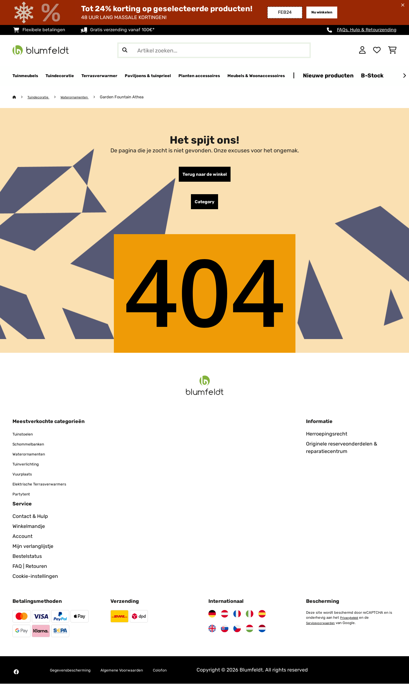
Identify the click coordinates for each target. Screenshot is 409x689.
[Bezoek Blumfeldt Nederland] (262, 633)
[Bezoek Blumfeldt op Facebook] (16, 677)
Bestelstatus (27, 561)
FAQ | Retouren (29, 571)
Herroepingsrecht (326, 439)
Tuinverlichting (30, 469)
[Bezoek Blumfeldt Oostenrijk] (224, 619)
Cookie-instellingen (35, 581)
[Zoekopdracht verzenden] (124, 50)
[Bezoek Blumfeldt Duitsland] (212, 619)
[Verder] (404, 76)
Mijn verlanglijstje (32, 551)
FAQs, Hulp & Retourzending (367, 29)
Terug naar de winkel (204, 176)
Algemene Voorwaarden (142, 675)
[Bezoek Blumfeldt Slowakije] (224, 633)
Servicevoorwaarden (323, 628)
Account (22, 541)
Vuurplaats (25, 479)
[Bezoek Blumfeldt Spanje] (262, 619)
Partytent (23, 499)
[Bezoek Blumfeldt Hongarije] (249, 633)
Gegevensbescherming (77, 675)
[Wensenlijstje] (377, 50)
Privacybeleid (351, 623)
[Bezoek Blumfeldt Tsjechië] (237, 633)
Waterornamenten (83, 97)
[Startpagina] (20, 97)
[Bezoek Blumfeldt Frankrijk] (237, 619)
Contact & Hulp (30, 521)
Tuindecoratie (41, 97)
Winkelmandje (28, 531)
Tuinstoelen (26, 439)
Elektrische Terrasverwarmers (46, 489)
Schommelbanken (33, 449)
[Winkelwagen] (392, 50)
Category (204, 205)
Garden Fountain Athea (133, 97)
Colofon (189, 675)
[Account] (362, 50)
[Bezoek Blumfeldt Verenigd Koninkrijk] (212, 633)
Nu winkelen (318, 12)
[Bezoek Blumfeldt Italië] (249, 619)
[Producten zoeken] (214, 50)
